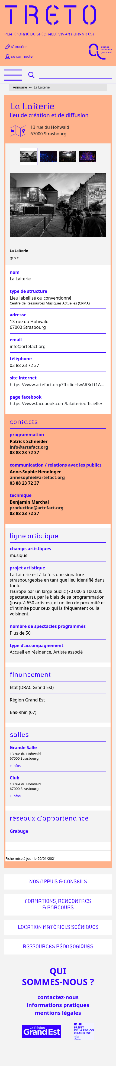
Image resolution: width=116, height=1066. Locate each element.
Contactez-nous (58, 997)
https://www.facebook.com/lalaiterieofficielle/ (56, 403)
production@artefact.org (36, 508)
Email (16, 340)
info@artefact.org (28, 346)
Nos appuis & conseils (58, 882)
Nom (15, 272)
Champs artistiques (30, 549)
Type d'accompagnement (36, 645)
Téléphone (21, 359)
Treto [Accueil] (53, 16)
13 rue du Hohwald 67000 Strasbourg (49, 130)
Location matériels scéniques (58, 927)
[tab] (28, 156)
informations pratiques (58, 1005)
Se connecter (19, 56)
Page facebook (25, 397)
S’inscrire (15, 47)
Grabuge (19, 831)
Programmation (27, 435)
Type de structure (28, 291)
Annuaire (20, 87)
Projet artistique (27, 568)
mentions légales (58, 1012)
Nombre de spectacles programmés (48, 626)
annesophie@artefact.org (37, 477)
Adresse (18, 315)
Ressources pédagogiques (58, 946)
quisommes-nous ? (58, 976)
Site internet (23, 378)
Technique (20, 495)
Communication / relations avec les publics (56, 465)
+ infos (15, 765)
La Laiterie (42, 87)
